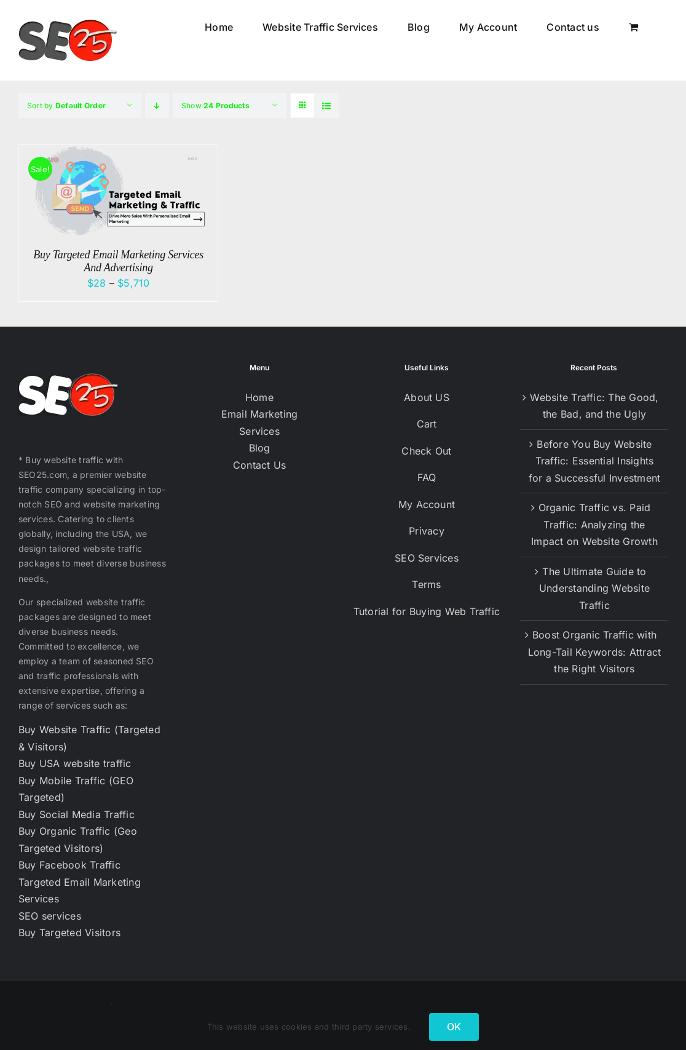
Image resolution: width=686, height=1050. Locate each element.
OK (454, 1026)
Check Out (426, 451)
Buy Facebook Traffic (69, 865)
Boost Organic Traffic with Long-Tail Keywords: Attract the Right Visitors (594, 652)
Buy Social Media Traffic (76, 814)
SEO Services (427, 558)
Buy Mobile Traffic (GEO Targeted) (76, 789)
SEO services (49, 916)
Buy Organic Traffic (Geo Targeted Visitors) (77, 839)
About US (426, 397)
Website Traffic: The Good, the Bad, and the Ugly (594, 406)
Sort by (66, 105)
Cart (427, 424)
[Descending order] (157, 105)
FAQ (426, 477)
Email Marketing (259, 414)
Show (215, 105)
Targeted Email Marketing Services (79, 890)
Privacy (426, 531)
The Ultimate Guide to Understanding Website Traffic (594, 588)
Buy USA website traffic (75, 763)
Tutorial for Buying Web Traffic (426, 611)
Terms (426, 584)
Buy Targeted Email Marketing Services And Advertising (118, 261)
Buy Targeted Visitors (69, 932)
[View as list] (327, 105)
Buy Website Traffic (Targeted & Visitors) (89, 738)
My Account (426, 504)
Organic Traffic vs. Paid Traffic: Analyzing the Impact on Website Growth (594, 524)
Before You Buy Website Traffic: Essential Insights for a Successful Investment (594, 461)
